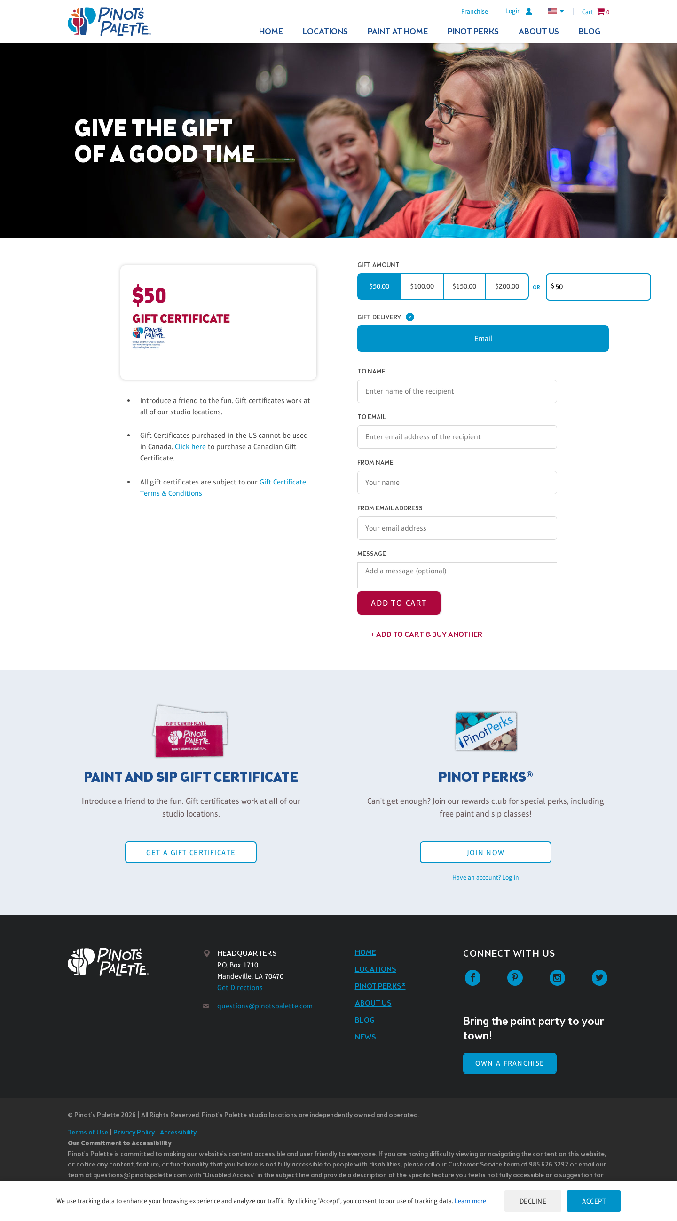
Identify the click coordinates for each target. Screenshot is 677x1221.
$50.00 (379, 286)
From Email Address (390, 509)
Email (483, 338)
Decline (533, 1201)
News (365, 1037)
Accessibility (178, 1132)
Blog (589, 32)
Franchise (474, 11)
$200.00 (507, 286)
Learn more (470, 1201)
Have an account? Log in (485, 877)
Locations (325, 32)
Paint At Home (398, 32)
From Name (375, 463)
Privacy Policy (134, 1132)
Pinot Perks (473, 32)
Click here (191, 446)
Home (271, 32)
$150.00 (464, 286)
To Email (371, 417)
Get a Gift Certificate (191, 852)
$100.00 (422, 286)
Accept (594, 1201)
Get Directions (240, 987)
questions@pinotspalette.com (265, 1005)
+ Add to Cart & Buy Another (426, 635)
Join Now (485, 852)
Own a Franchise (509, 1063)
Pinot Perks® (380, 986)
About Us (539, 32)
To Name (371, 372)
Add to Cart (399, 603)
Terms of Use (88, 1132)
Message (371, 554)
